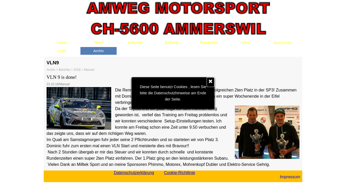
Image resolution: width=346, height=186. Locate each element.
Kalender (135, 43)
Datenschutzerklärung (134, 173)
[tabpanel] (173, 121)
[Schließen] (210, 82)
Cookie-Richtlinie (179, 173)
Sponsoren (282, 43)
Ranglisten (208, 43)
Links (61, 51)
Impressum (290, 177)
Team (98, 43)
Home (62, 43)
